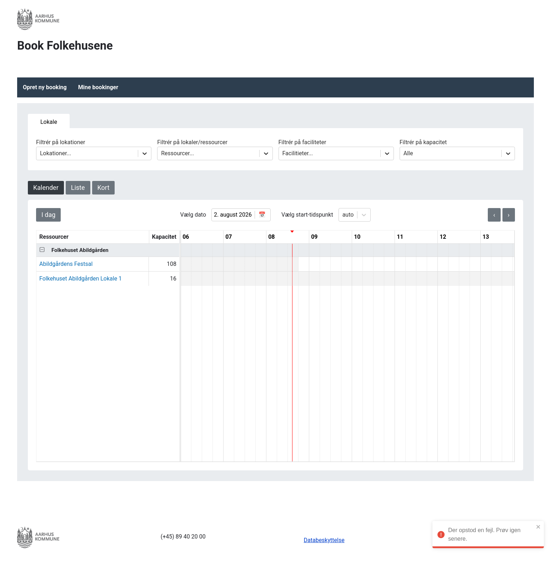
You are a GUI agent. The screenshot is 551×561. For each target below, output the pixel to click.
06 (185, 236)
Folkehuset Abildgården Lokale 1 (80, 278)
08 (271, 236)
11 (400, 236)
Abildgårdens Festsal (65, 264)
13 (485, 236)
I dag (48, 214)
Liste (78, 187)
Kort (103, 187)
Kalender (46, 187)
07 (228, 236)
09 (314, 236)
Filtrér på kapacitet (457, 149)
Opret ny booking (45, 87)
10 (357, 236)
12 (443, 236)
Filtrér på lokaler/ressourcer (214, 149)
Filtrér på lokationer (93, 149)
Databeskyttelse (324, 540)
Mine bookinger (98, 87)
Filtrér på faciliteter (336, 149)
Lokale (48, 121)
